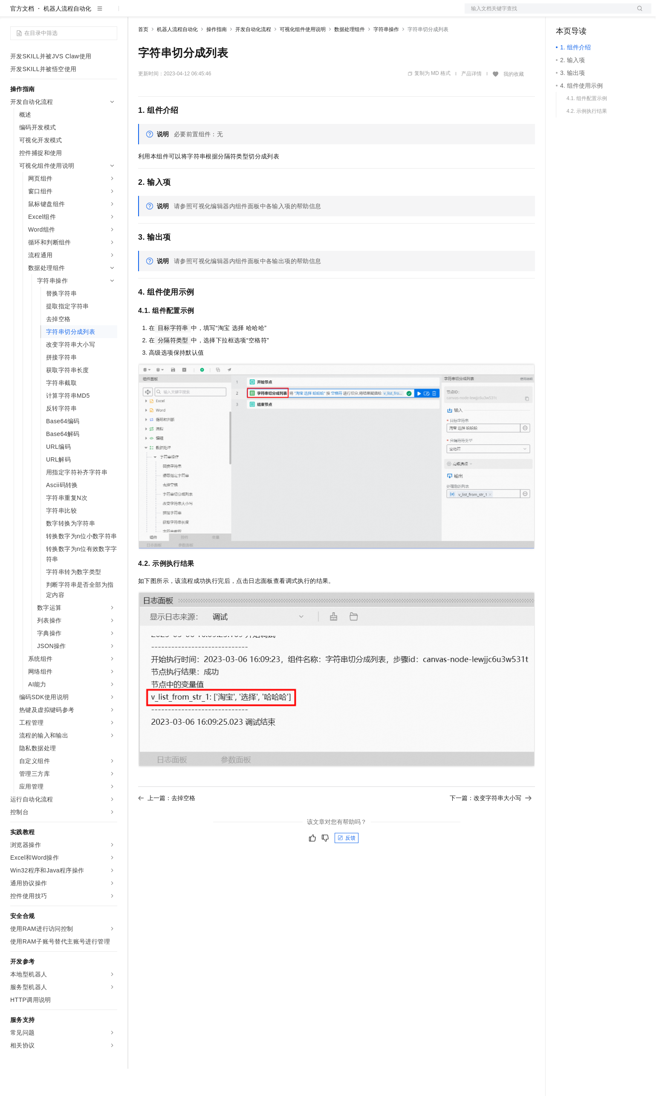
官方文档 (22, 35)
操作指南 (216, 57)
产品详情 (471, 101)
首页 (143, 57)
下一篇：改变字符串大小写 (491, 825)
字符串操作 (386, 57)
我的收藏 (513, 101)
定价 (184, 13)
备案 (565, 14)
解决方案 (137, 13)
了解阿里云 (281, 13)
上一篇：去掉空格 (166, 825)
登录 (637, 14)
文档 (547, 14)
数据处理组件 (349, 57)
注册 (606, 14)
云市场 (208, 13)
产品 (111, 13)
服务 (251, 13)
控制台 (585, 14)
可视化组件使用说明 (303, 57)
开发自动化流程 (253, 57)
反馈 (347, 865)
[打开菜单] (13, 13)
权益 (164, 13)
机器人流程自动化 (67, 35)
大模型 (87, 13)
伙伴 (231, 13)
